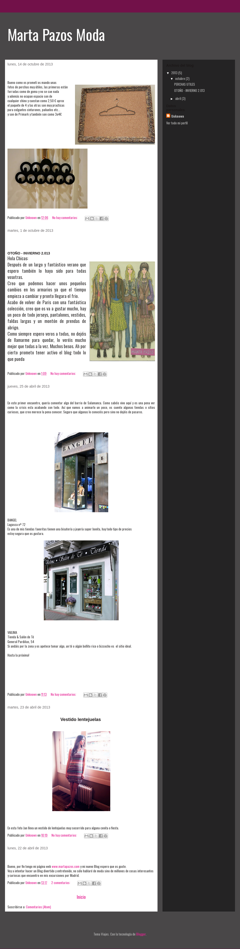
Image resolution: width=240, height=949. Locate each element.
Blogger (141, 934)
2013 (174, 72)
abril (178, 98)
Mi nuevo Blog (25, 858)
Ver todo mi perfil (177, 122)
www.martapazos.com (66, 866)
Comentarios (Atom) (38, 906)
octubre (180, 78)
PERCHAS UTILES (29, 74)
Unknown (177, 116)
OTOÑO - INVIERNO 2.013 (38, 240)
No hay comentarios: (65, 217)
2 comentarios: (61, 882)
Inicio (81, 896)
